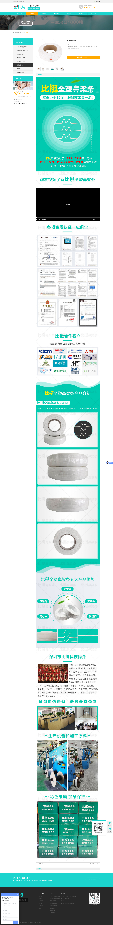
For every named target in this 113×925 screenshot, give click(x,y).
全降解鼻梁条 (20, 72)
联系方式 (93, 13)
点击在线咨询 (92, 879)
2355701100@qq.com (22, 103)
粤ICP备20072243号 (37, 922)
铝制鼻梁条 (20, 68)
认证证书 (41, 901)
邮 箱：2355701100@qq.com (67, 903)
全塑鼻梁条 (27, 32)
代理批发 (56, 13)
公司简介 (41, 896)
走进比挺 (81, 13)
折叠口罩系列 (20, 54)
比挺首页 (19, 13)
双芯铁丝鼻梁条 (21, 61)
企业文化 (41, 898)
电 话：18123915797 (65, 898)
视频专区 (44, 13)
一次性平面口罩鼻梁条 (22, 47)
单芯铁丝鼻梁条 (21, 57)
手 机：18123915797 (65, 901)
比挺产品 (32, 13)
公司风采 (41, 905)
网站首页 (17, 32)
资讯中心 (69, 13)
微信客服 (97, 1)
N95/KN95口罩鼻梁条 (22, 50)
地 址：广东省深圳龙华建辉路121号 (69, 896)
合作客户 (41, 903)
